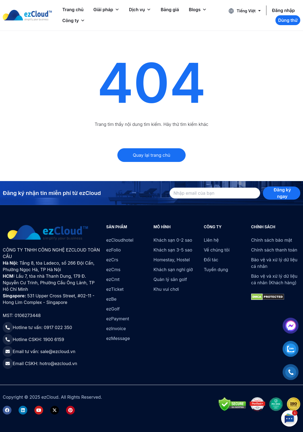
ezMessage (118, 338)
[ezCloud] (27, 15)
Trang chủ (73, 9)
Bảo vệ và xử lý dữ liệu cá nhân (274, 263)
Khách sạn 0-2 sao (172, 240)
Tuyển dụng (216, 269)
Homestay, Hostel (171, 259)
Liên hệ (211, 240)
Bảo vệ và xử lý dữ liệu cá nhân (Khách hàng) (274, 279)
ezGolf (113, 309)
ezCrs (112, 259)
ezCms (113, 269)
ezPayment (117, 318)
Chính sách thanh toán (274, 250)
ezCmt (113, 279)
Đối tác (211, 259)
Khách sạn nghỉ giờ (173, 269)
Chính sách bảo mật (271, 240)
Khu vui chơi (166, 289)
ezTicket (115, 289)
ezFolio (113, 250)
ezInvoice (116, 328)
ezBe (111, 299)
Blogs (198, 9)
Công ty (73, 20)
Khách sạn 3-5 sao (172, 250)
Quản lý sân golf (170, 279)
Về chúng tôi (216, 250)
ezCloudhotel (119, 240)
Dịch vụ (140, 9)
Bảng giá (170, 9)
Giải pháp (106, 9)
